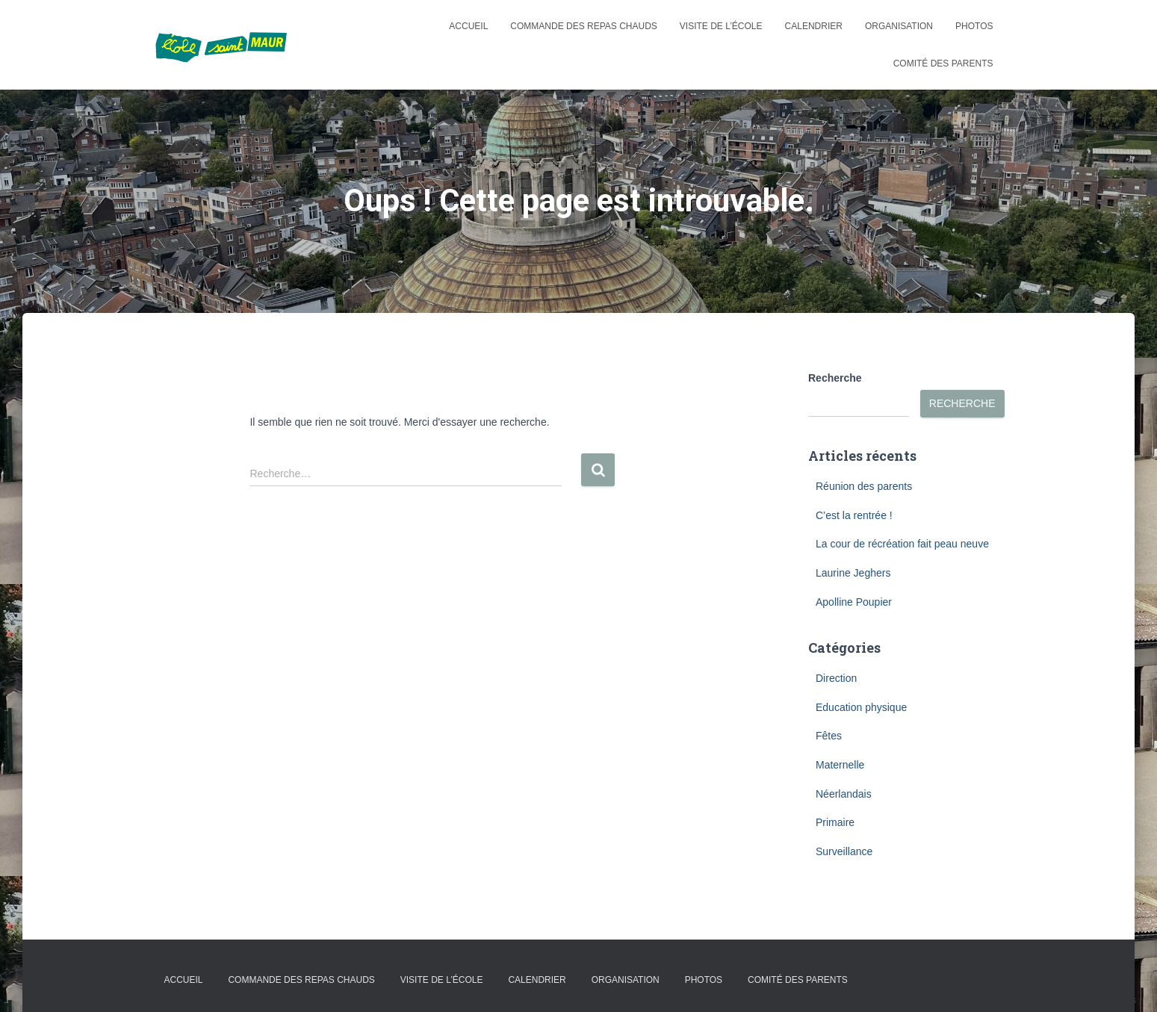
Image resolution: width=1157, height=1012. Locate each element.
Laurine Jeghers (853, 573)
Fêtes (829, 736)
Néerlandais (844, 794)
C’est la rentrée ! (854, 515)
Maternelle (840, 765)
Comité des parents (943, 63)
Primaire (835, 822)
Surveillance (844, 851)
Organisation (899, 26)
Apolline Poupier (854, 602)
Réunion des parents (864, 486)
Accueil (468, 26)
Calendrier (814, 26)
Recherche (835, 378)
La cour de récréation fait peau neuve (902, 544)
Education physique (861, 707)
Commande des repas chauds (583, 26)
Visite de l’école (721, 26)
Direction (836, 678)
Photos (974, 26)
